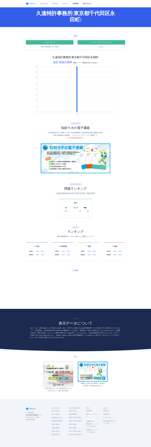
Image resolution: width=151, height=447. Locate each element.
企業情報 (75, 3)
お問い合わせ (86, 3)
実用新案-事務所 (57, 421)
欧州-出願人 (73, 424)
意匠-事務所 (56, 428)
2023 (37, 256)
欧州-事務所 (73, 428)
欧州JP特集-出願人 (75, 431)
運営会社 (106, 411)
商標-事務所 (56, 434)
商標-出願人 (56, 431)
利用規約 (106, 414)
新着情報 (89, 411)
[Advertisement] (75, 288)
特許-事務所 (56, 414)
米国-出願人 (73, 411)
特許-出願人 (56, 411)
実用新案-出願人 (57, 417)
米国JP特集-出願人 (75, 417)
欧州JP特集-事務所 (75, 434)
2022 (42, 256)
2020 (69, 211)
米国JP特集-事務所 (75, 421)
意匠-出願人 (56, 424)
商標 (56, 47)
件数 (75, 36)
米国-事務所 (73, 414)
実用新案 (48, 47)
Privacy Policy (107, 417)
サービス (55, 3)
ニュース (65, 3)
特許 (42, 47)
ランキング (44, 3)
